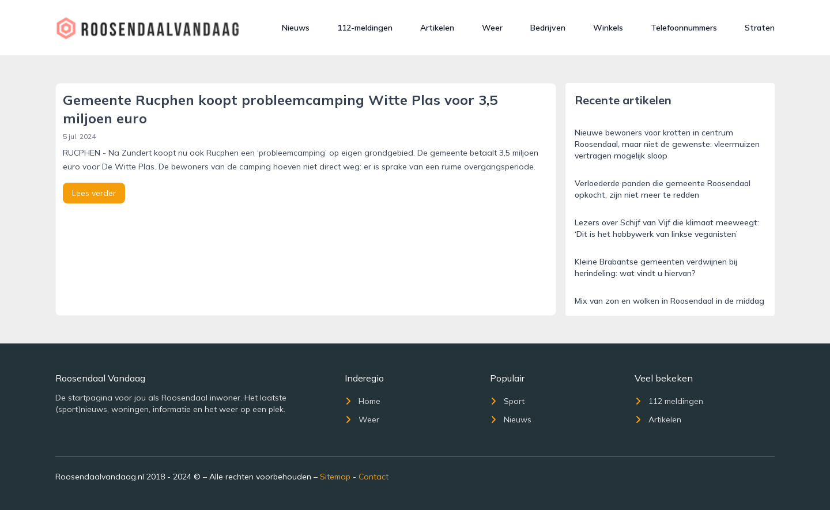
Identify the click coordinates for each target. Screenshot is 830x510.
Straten (760, 27)
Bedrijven (547, 27)
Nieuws (296, 27)
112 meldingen (669, 401)
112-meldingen (365, 27)
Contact (373, 476)
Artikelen (437, 27)
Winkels (608, 27)
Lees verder (94, 193)
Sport (507, 401)
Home (362, 401)
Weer (492, 27)
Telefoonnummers (684, 27)
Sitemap (335, 476)
